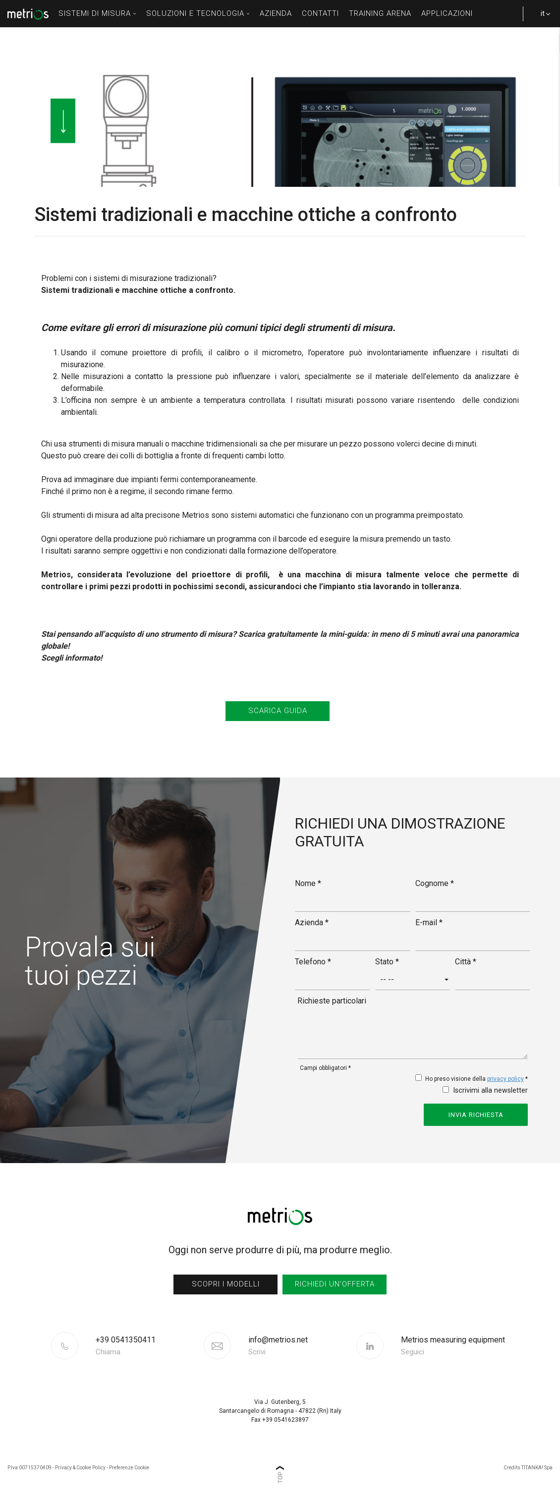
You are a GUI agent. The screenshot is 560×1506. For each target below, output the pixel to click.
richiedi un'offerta (335, 1284)
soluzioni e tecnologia (198, 13)
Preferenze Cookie (129, 1467)
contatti (320, 13)
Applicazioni (447, 13)
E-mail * (429, 922)
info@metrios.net (278, 1346)
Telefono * (313, 961)
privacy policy (505, 1078)
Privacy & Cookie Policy (80, 1467)
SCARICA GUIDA (277, 710)
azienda (276, 13)
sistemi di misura (97, 13)
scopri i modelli (226, 1284)
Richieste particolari (331, 1000)
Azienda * (312, 922)
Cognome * (434, 883)
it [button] (540, 18)
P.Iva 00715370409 (29, 1467)
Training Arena (380, 13)
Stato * (387, 961)
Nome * (308, 883)
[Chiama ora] (148, 1346)
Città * (465, 961)
